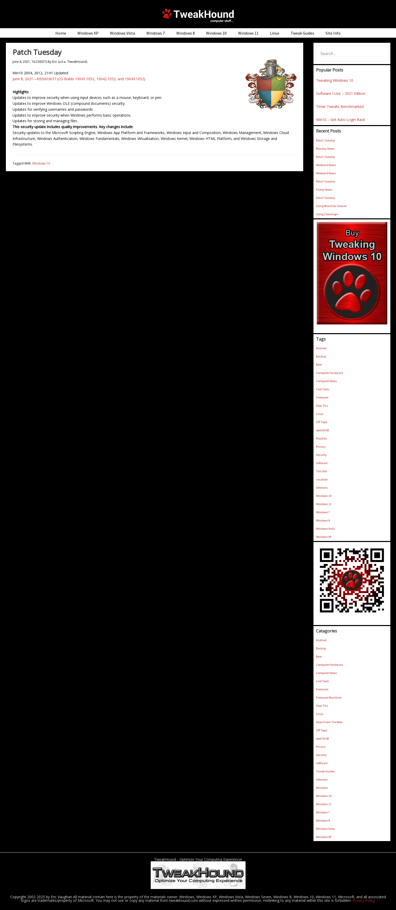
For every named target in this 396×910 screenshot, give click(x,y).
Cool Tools (322, 389)
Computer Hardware (329, 373)
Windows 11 (323, 504)
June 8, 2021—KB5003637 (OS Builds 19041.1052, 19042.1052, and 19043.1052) (79, 78)
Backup (321, 356)
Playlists (321, 438)
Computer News (326, 381)
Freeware (322, 397)
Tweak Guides (325, 771)
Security (321, 455)
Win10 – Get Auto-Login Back (340, 119)
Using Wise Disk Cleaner (331, 206)
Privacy (321, 446)
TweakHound (198, 15)
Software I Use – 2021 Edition (340, 93)
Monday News (325, 148)
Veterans (322, 487)
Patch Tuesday (325, 140)
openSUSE (322, 430)
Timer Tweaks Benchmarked (340, 106)
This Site (321, 471)
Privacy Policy (363, 900)
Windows (322, 788)
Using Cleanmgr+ (327, 214)
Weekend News (326, 165)
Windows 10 (41, 163)
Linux (319, 414)
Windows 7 (323, 512)
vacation (322, 479)
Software (322, 463)
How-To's (322, 405)
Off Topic (322, 422)
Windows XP (323, 537)
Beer (319, 364)
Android (321, 348)
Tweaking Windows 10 (334, 80)
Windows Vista (325, 528)
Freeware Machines (329, 697)
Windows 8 (323, 520)
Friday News (324, 189)
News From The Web (329, 722)
